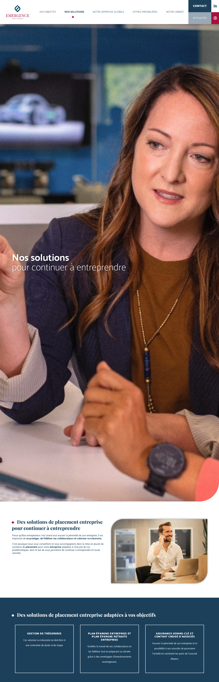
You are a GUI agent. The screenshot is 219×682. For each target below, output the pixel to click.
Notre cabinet (175, 12)
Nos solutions (74, 12)
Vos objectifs (47, 12)
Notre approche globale (108, 12)
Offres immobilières (145, 12)
